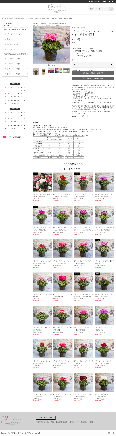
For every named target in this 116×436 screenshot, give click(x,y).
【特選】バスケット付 (83, 48)
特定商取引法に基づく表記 (45, 422)
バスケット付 (80, 53)
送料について (74, 422)
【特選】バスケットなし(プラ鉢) (88, 51)
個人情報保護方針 (62, 422)
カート (113, 1)
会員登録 (94, 1)
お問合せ (92, 422)
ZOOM (53, 65)
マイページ (103, 1)
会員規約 (84, 422)
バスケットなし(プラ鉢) (84, 56)
